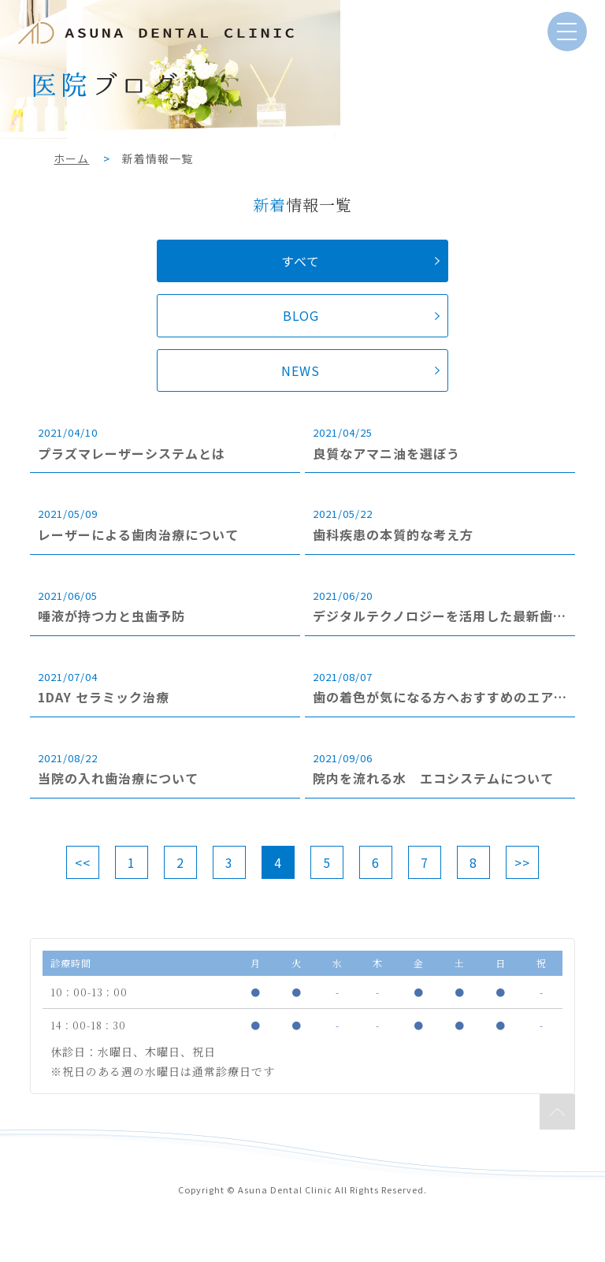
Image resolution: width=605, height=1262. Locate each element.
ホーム (71, 158)
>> (522, 862)
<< (83, 862)
